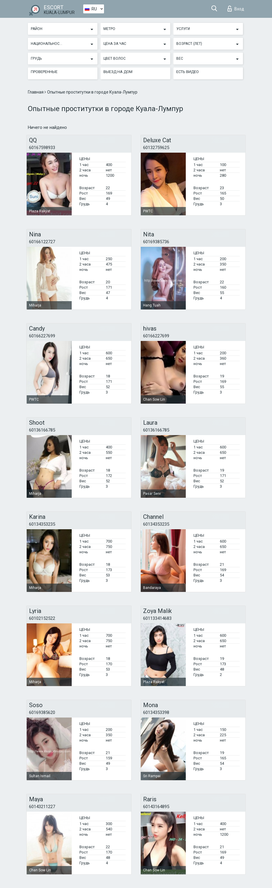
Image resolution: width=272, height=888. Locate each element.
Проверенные (44, 71)
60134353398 (156, 712)
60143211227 (42, 806)
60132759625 (156, 147)
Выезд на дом (117, 71)
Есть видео (187, 71)
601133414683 (157, 618)
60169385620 (42, 712)
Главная (36, 92)
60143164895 (156, 806)
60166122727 (42, 241)
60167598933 (42, 147)
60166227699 (42, 336)
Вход (236, 8)
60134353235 (42, 524)
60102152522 (42, 618)
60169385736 (156, 241)
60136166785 (42, 430)
